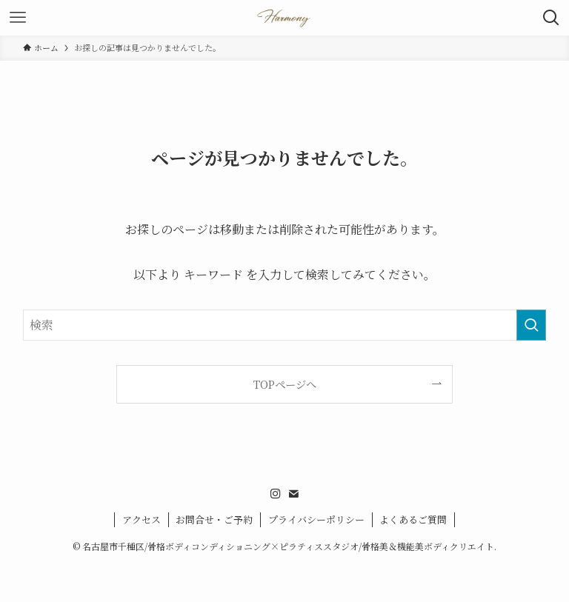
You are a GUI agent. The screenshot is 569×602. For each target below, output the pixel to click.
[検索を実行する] (531, 325)
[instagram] (275, 494)
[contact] (293, 494)
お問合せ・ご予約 (214, 519)
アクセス (141, 519)
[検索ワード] (285, 325)
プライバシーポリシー (316, 519)
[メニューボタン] (18, 18)
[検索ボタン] (551, 18)
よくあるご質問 (413, 519)
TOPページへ (284, 384)
